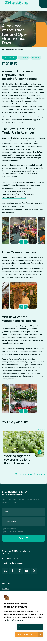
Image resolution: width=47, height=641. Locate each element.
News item (24, 57)
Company (36, 57)
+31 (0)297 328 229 (10, 558)
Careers (5, 588)
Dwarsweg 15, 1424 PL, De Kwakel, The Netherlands (16, 552)
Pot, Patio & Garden (13, 532)
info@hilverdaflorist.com (12, 563)
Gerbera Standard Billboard (13, 191)
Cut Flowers (9, 528)
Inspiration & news (14, 49)
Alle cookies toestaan (27, 634)
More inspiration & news (28, 473)
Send (21, 538)
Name (8, 511)
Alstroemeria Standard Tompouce (16, 188)
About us (6, 583)
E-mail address (12, 521)
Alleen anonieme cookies (30, 627)
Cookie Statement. (15, 620)
